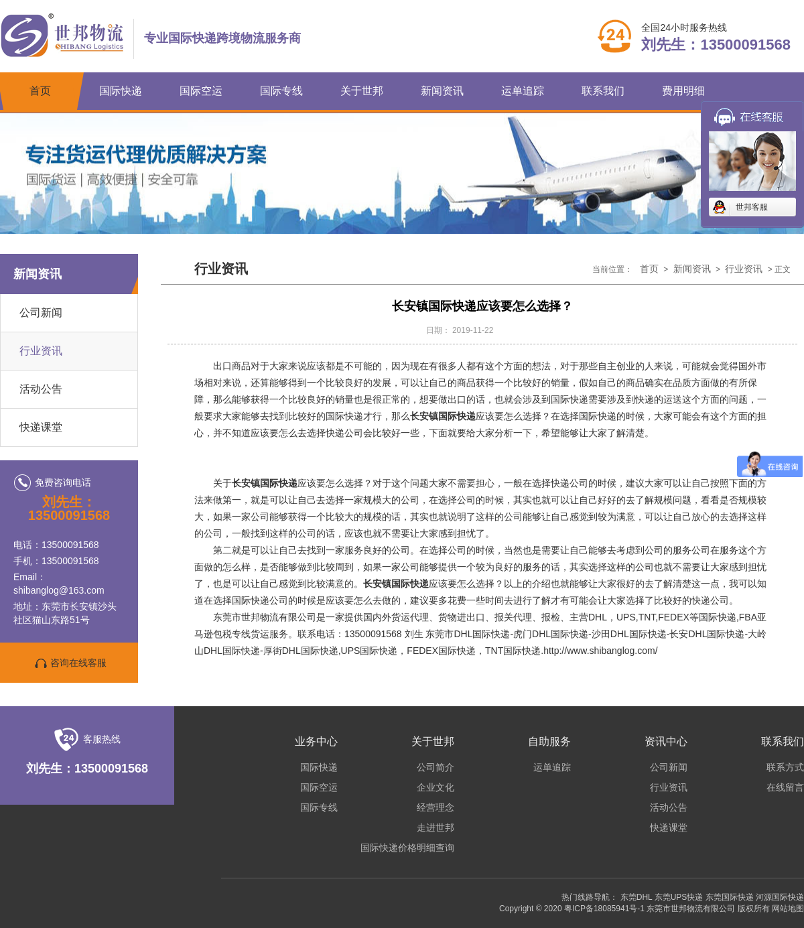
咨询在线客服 (69, 663)
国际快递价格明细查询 (407, 847)
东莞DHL (636, 897)
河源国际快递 (780, 897)
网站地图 (788, 908)
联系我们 (603, 90)
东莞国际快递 (730, 897)
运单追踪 (522, 90)
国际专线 (281, 90)
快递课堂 (668, 827)
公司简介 (435, 767)
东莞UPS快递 (679, 897)
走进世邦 (435, 827)
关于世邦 (361, 90)
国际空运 (201, 90)
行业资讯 (40, 350)
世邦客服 (752, 207)
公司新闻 (40, 312)
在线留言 (785, 787)
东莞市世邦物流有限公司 (691, 908)
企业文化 (435, 787)
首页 (40, 90)
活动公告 (668, 807)
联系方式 (785, 767)
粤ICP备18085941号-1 (604, 908)
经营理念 (435, 807)
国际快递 (120, 90)
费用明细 (683, 90)
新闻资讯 (442, 90)
